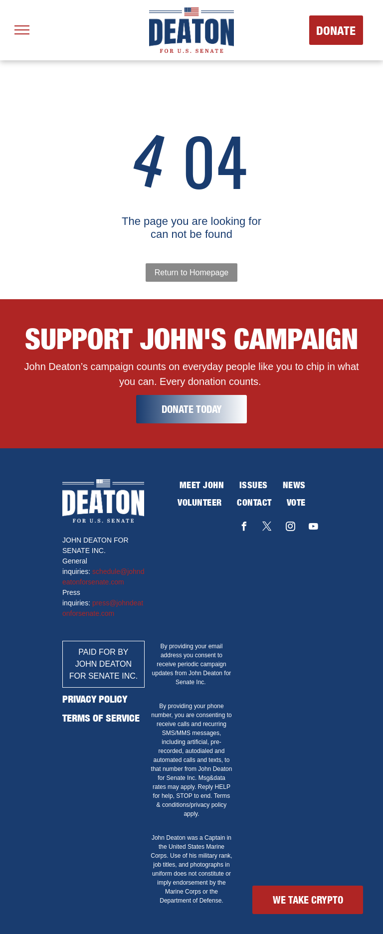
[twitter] (267, 528)
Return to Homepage (192, 272)
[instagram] (290, 528)
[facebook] (244, 528)
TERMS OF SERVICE (101, 718)
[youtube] (314, 528)
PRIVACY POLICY (94, 699)
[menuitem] (202, 485)
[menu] (22, 30)
